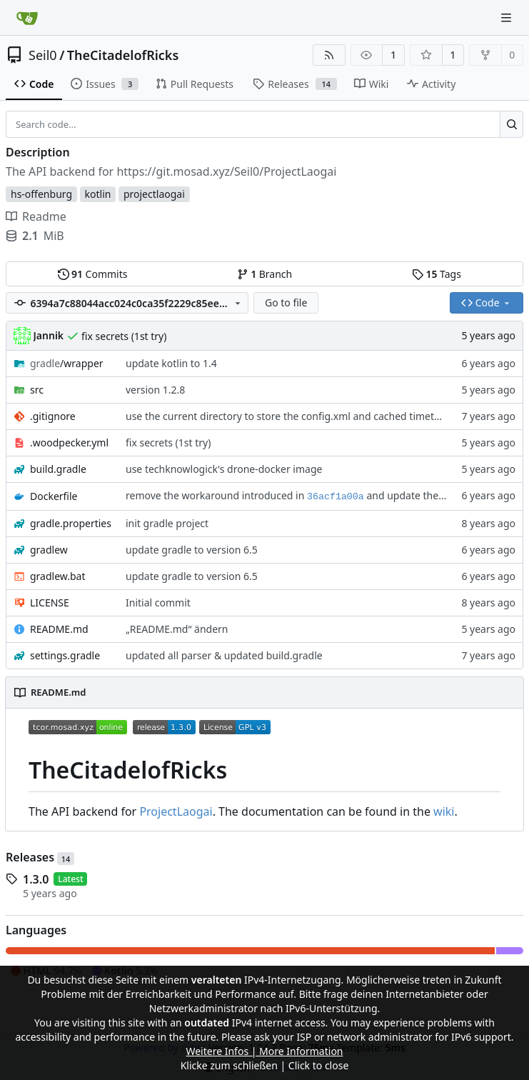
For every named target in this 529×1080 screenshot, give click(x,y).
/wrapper (67, 363)
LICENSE (49, 602)
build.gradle (58, 469)
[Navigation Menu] (507, 17)
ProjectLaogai (175, 811)
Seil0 (43, 55)
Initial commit (158, 602)
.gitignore (53, 416)
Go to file (286, 302)
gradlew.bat (58, 576)
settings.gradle (65, 655)
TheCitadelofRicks (123, 55)
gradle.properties (70, 523)
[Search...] (511, 124)
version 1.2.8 (155, 389)
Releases (40, 857)
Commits (93, 274)
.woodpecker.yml (69, 442)
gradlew (49, 549)
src (37, 389)
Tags (436, 274)
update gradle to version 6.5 (192, 549)
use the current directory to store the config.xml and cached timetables (292, 416)
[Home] (27, 18)
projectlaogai (154, 194)
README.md (59, 629)
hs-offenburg (41, 194)
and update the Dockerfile (426, 495)
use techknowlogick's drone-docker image (224, 469)
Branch (265, 274)
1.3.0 (36, 879)
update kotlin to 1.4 (171, 363)
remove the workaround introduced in (216, 495)
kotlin (98, 194)
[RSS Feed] (329, 55)
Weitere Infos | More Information (264, 1051)
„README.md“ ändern (177, 629)
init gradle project (167, 523)
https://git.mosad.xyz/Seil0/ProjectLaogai (226, 171)
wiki (443, 811)
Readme (36, 216)
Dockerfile (54, 496)
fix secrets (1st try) (123, 336)
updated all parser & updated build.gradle (224, 655)
